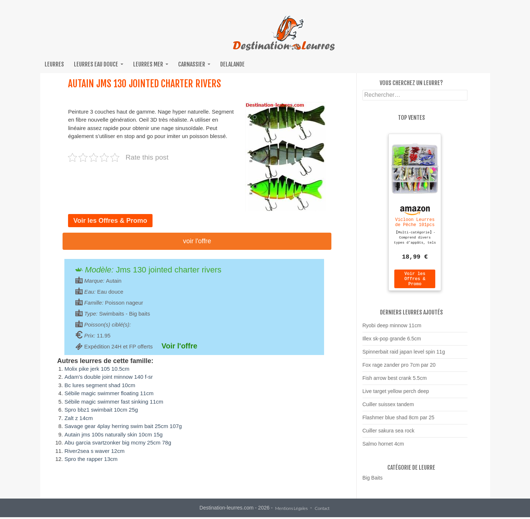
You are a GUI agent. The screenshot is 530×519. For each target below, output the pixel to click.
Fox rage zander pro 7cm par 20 (399, 368)
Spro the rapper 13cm (90, 459)
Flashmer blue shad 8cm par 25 (398, 421)
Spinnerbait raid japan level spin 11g (403, 355)
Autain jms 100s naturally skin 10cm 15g (113, 434)
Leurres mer (148, 64)
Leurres (54, 64)
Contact (322, 510)
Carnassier (191, 64)
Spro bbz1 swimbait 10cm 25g (101, 410)
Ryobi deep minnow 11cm (391, 329)
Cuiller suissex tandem (388, 408)
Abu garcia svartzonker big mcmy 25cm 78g (117, 442)
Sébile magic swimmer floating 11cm (108, 393)
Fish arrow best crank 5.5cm (394, 381)
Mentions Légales (291, 510)
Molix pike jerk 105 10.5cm (96, 369)
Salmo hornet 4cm (383, 447)
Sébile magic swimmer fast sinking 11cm (113, 401)
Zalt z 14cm (78, 418)
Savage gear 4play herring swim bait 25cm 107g (123, 426)
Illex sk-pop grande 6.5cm (391, 342)
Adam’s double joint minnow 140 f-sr (108, 377)
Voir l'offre (197, 241)
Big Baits (372, 481)
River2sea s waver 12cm (94, 451)
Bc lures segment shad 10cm (99, 385)
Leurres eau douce (96, 64)
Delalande (232, 64)
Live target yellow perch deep (395, 394)
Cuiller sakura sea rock (388, 434)
